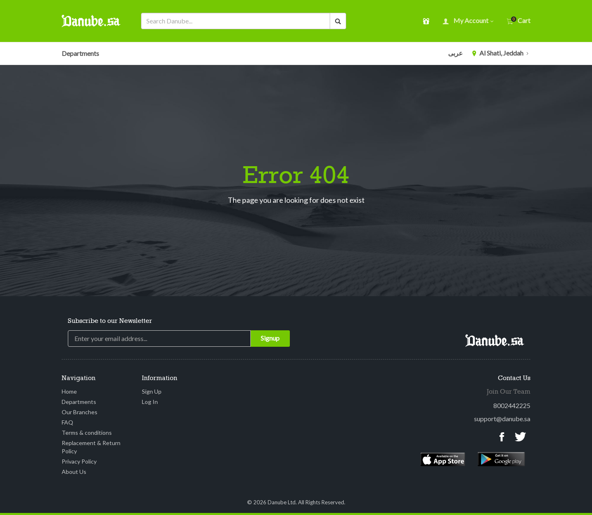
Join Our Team (508, 392)
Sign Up (152, 391)
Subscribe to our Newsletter (110, 321)
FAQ (67, 422)
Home (69, 391)
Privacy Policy (79, 461)
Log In (150, 401)
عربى (455, 53)
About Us (74, 471)
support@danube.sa (502, 418)
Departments (80, 53)
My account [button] (468, 21)
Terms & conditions (87, 432)
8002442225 (511, 405)
